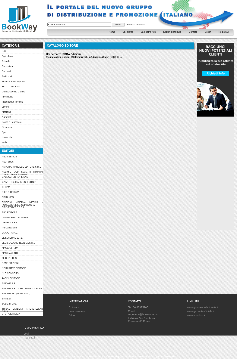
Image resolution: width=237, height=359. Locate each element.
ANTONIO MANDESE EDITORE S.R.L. (21, 167)
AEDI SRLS (8, 161)
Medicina (6, 112)
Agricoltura (7, 56)
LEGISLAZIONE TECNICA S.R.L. (19, 243)
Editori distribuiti (172, 32)
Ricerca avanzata (136, 24)
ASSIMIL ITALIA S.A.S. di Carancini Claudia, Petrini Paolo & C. (22, 172)
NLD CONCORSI (10, 273)
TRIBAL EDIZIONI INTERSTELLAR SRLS (22, 309)
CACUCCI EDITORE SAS (15, 177)
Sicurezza (7, 127)
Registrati (224, 32)
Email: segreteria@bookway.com (143, 313)
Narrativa (6, 117)
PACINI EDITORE (11, 278)
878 (4, 51)
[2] (114, 57)
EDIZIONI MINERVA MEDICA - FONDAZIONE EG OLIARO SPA (22, 203)
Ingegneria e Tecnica (12, 102)
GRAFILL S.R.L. (10, 222)
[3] (118, 57)
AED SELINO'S (9, 156)
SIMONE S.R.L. (10, 283)
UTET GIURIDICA (11, 314)
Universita (7, 137)
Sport (4, 132)
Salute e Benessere (12, 122)
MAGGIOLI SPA (10, 248)
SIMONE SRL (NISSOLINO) (16, 293)
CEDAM (6, 187)
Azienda (6, 61)
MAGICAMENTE (10, 253)
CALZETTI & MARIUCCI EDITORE (19, 182)
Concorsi (6, 71)
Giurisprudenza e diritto (13, 91)
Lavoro (5, 107)
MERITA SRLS (9, 258)
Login (208, 32)
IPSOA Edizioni (9, 227)
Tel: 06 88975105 (138, 307)
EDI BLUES (8, 197)
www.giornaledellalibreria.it (202, 307)
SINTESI (6, 298)
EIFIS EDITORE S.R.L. (13, 207)
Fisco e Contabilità (11, 86)
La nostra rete (148, 32)
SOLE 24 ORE (9, 303)
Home (112, 32)
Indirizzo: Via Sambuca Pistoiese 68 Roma (141, 320)
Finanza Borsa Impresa (13, 81)
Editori (72, 315)
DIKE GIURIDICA (10, 192)
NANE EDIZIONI (10, 263)
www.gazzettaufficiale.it (200, 311)
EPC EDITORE (9, 212)
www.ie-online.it (196, 315)
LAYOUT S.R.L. (10, 232)
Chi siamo (127, 32)
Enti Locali (7, 76)
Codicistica (7, 66)
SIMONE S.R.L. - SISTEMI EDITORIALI (22, 288)
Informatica (7, 96)
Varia (4, 142)
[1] (111, 57)
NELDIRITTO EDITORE (14, 268)
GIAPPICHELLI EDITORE (15, 217)
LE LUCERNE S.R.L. (12, 238)
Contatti (193, 32)
